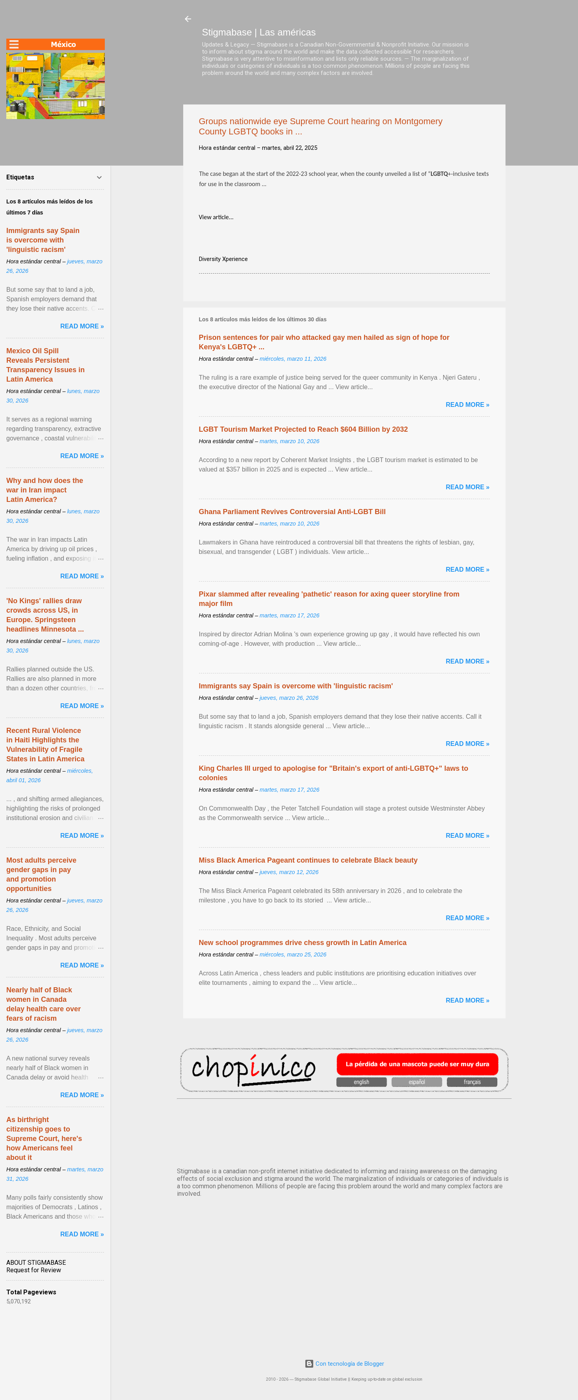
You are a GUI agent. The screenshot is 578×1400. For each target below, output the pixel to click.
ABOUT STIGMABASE (36, 1262)
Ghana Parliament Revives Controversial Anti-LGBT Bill (292, 512)
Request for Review (33, 1270)
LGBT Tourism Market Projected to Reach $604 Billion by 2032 (303, 429)
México (344, 1131)
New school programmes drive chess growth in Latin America (303, 943)
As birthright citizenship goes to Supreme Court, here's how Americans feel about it (44, 1138)
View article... (216, 217)
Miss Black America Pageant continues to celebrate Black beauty (308, 860)
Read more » (467, 404)
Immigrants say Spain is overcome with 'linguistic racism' (296, 686)
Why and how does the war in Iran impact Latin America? (44, 490)
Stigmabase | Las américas (259, 32)
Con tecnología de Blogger (344, 1363)
